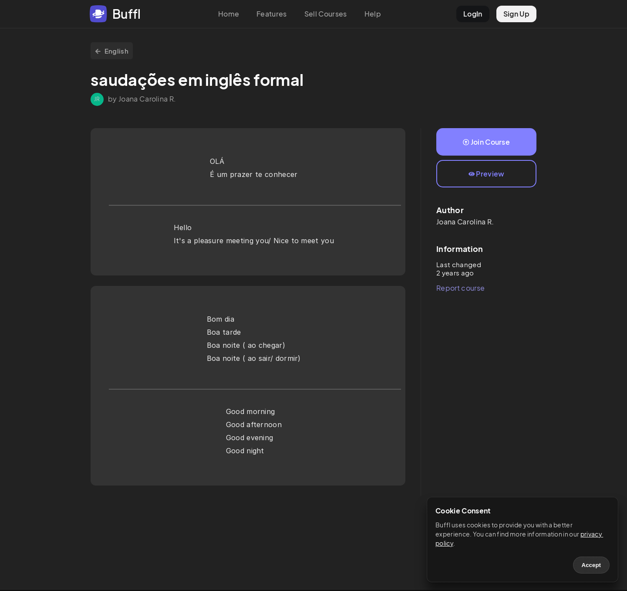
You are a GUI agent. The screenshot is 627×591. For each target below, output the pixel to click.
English (111, 51)
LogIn (472, 13)
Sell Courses (325, 13)
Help (372, 13)
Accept (591, 565)
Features (271, 13)
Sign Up (516, 13)
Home (228, 13)
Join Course (486, 141)
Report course (460, 287)
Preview (487, 173)
